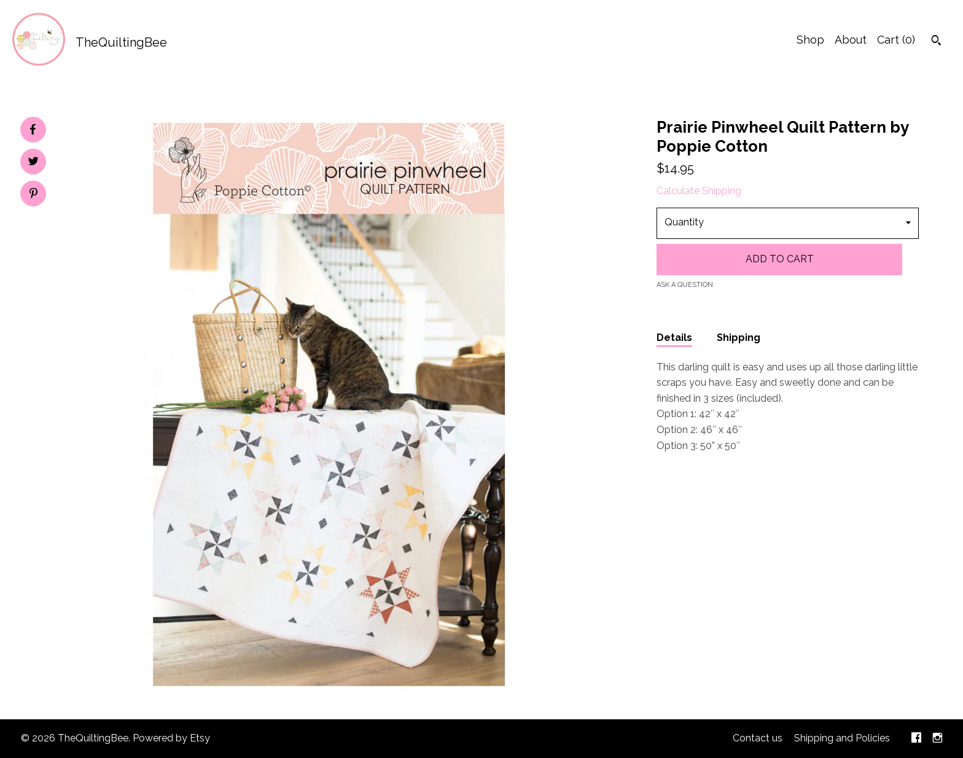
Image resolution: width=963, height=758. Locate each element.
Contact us (757, 738)
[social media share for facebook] (32, 129)
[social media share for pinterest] (33, 194)
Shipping (738, 337)
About (851, 39)
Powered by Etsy (171, 738)
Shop (810, 39)
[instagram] (937, 739)
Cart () (896, 39)
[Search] (936, 42)
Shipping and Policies (842, 738)
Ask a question (685, 285)
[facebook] (916, 739)
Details (674, 337)
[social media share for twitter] (33, 162)
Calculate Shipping (699, 191)
